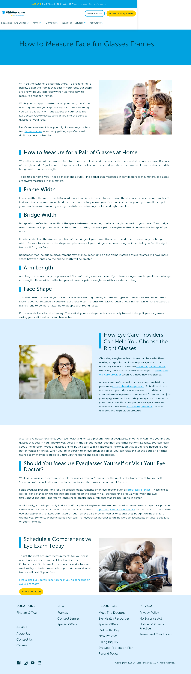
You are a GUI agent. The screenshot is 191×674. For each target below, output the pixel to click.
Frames (62, 612)
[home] (13, 13)
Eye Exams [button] (21, 23)
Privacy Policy (149, 612)
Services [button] (81, 23)
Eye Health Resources (114, 618)
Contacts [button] (52, 23)
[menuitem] (21, 23)
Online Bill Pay (109, 630)
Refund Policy (108, 653)
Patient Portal (148, 13)
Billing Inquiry (108, 642)
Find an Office (27, 612)
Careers (22, 645)
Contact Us (25, 639)
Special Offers (67, 624)
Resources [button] (96, 23)
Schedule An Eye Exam (175, 13)
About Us (23, 633)
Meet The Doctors (112, 612)
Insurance (67, 22)
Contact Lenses (68, 618)
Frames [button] (37, 23)
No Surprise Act (151, 618)
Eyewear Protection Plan (116, 648)
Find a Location (31, 591)
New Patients (108, 636)
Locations (6, 22)
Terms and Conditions (156, 634)
